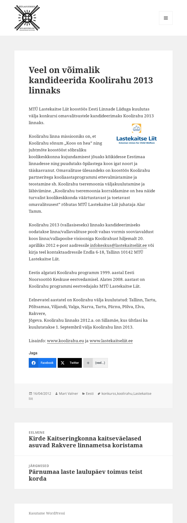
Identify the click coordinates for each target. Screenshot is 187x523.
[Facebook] (42, 363)
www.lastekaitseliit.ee (111, 340)
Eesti (90, 393)
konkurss (109, 393)
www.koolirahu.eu (65, 340)
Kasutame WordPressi (47, 513)
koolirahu (124, 393)
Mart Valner (68, 393)
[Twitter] (70, 363)
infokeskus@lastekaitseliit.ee (118, 245)
